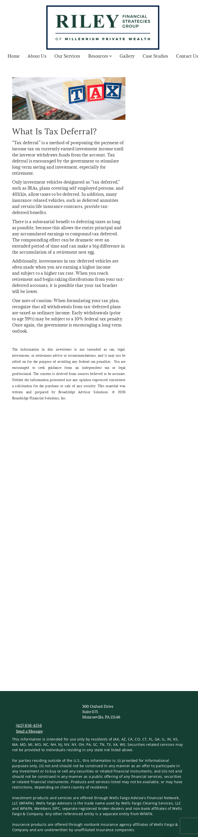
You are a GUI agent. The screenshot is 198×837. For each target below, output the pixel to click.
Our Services (67, 56)
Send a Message (29, 731)
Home (13, 56)
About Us (37, 56)
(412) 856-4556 (29, 725)
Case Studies (155, 56)
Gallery (127, 56)
